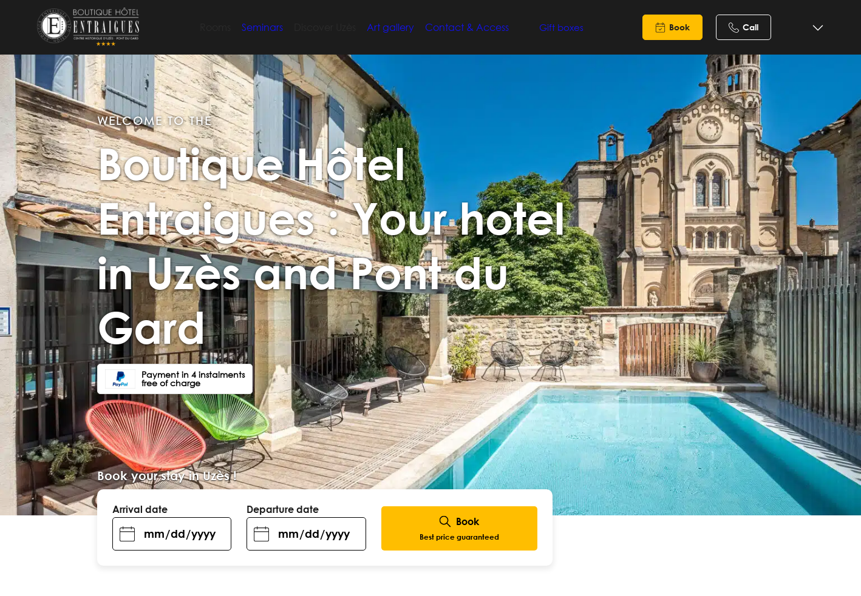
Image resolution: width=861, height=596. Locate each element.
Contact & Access (489, 27)
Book (679, 27)
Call (750, 27)
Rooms (237, 27)
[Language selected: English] (804, 28)
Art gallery (412, 27)
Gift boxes (551, 27)
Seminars (284, 27)
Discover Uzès (347, 27)
